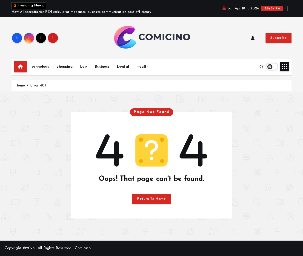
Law (83, 67)
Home (20, 85)
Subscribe (278, 38)
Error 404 (38, 85)
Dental (123, 67)
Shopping (64, 67)
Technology (39, 67)
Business (102, 67)
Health (142, 67)
